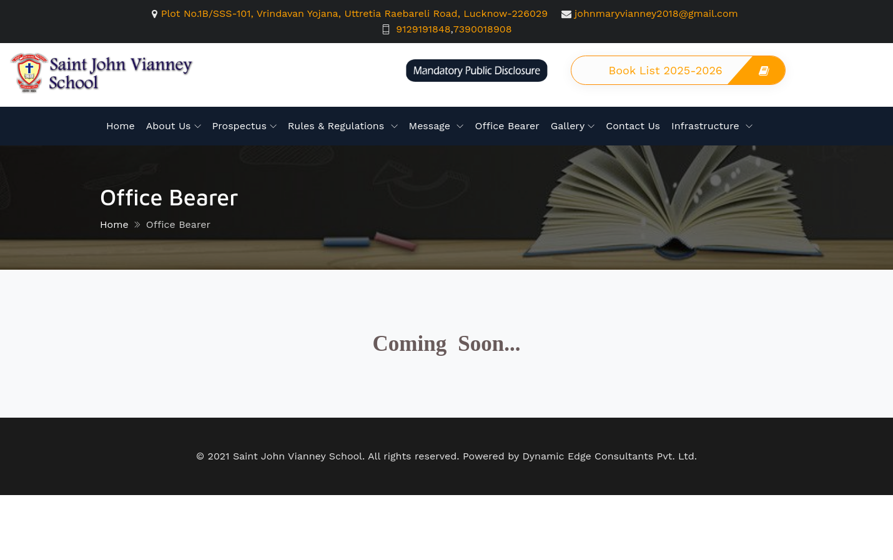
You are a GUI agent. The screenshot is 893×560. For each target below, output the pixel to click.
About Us (168, 126)
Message (431, 126)
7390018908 (482, 29)
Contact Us (633, 126)
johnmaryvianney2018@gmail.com (656, 13)
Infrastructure (707, 126)
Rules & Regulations (338, 126)
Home (120, 126)
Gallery (568, 126)
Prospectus (239, 126)
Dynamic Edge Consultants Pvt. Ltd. (609, 456)
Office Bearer (507, 126)
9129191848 (423, 29)
